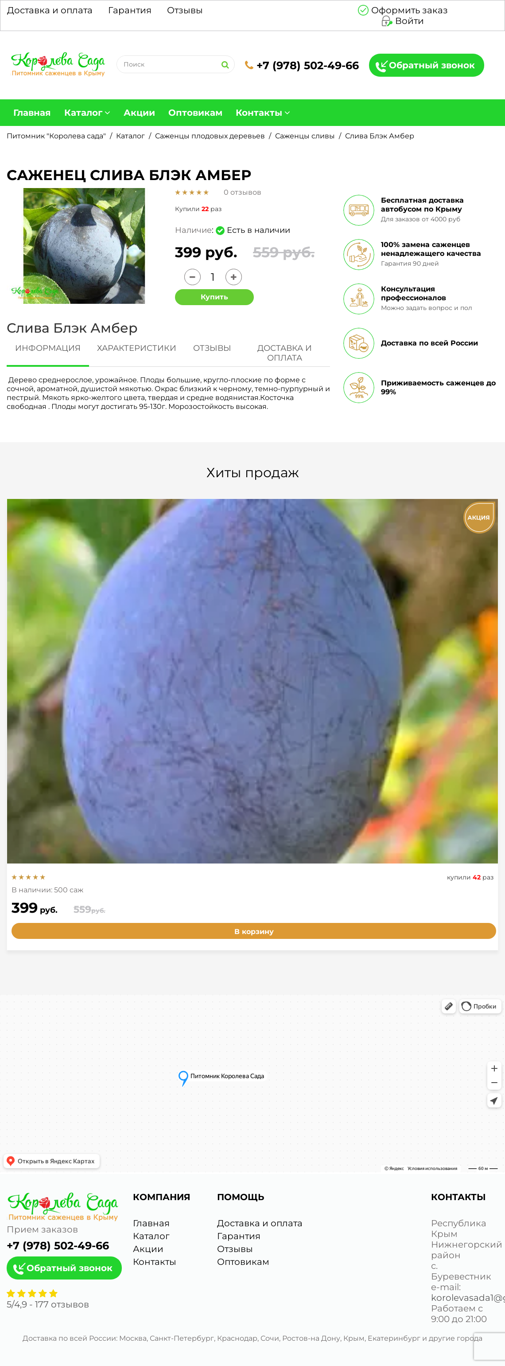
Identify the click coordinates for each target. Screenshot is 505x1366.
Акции (139, 112)
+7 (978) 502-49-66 (302, 65)
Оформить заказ (409, 10)
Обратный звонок (432, 65)
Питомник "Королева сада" (56, 136)
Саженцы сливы (305, 136)
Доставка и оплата (50, 10)
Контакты (259, 112)
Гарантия (130, 10)
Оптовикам (195, 112)
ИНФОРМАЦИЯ (48, 348)
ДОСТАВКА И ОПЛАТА (284, 353)
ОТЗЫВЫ (212, 348)
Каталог (83, 112)
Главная (32, 112)
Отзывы (185, 10)
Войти (409, 21)
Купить (214, 297)
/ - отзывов (48, 1304)
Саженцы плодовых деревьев (210, 136)
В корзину (254, 931)
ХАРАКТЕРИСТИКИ (136, 348)
